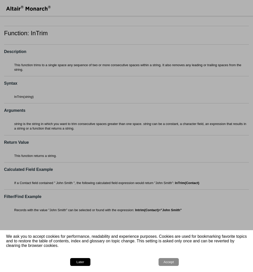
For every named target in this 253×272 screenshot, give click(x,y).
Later (80, 262)
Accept (169, 262)
